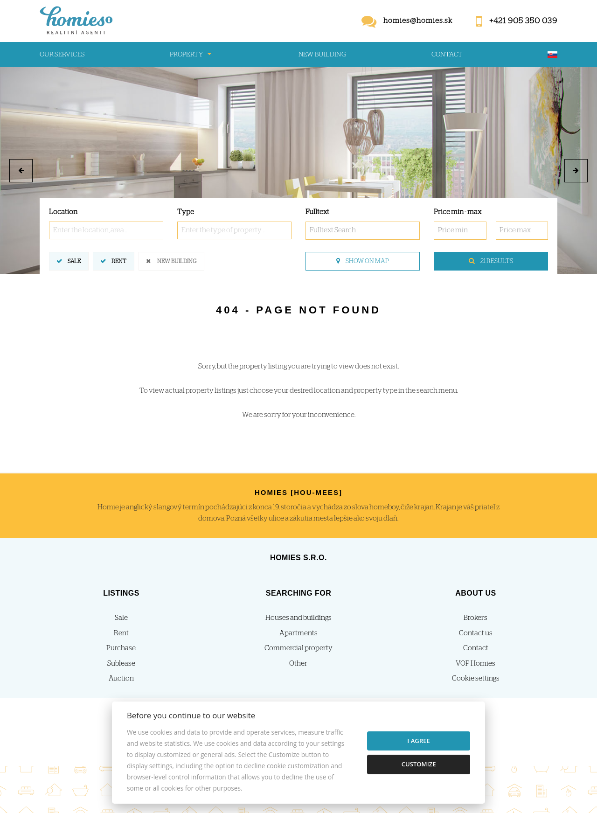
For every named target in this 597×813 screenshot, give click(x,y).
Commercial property (298, 648)
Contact (447, 54)
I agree (418, 741)
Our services (62, 54)
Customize (419, 764)
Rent (118, 260)
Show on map (362, 261)
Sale (74, 260)
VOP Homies (475, 663)
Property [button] (186, 54)
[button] (21, 170)
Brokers (475, 617)
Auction (121, 678)
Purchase (121, 648)
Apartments (298, 633)
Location (63, 211)
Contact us (476, 633)
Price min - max (457, 211)
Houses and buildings (298, 617)
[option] (298, 170)
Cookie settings (476, 678)
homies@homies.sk (417, 20)
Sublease (121, 663)
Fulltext (317, 211)
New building (322, 54)
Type (185, 211)
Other (298, 663)
